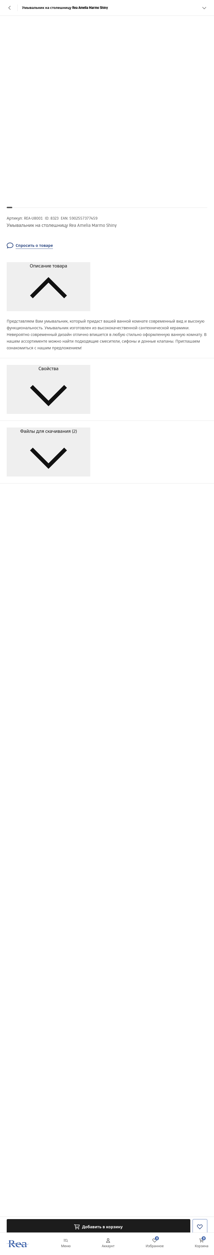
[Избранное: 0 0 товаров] (155, 1243)
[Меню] (65, 1243)
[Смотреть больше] (204, 7)
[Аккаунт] (108, 1243)
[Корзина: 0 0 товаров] (201, 1243)
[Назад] (10, 7)
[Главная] (18, 1243)
